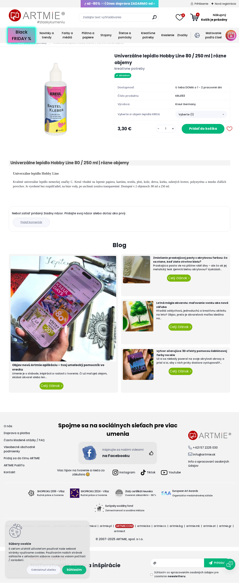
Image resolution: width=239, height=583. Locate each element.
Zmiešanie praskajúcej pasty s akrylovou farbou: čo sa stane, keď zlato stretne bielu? (190, 260)
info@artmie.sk (204, 454)
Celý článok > (51, 386)
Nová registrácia (225, 4)
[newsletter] (217, 563)
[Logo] (37, 16)
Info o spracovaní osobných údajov (208, 464)
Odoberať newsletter (90, 563)
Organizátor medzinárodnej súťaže (192, 495)
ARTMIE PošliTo (14, 465)
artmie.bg (176, 526)
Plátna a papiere (88, 35)
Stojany (106, 35)
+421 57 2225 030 (205, 448)
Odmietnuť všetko (43, 570)
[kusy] (166, 129)
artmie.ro (160, 526)
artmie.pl (106, 526)
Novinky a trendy (47, 35)
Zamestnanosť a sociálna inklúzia (124, 510)
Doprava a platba (17, 433)
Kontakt (9, 472)
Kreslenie (167, 35)
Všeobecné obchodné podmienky (19, 449)
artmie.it (119, 531)
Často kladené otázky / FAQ (24, 440)
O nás (8, 426)
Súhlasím (74, 570)
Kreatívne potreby (148, 35)
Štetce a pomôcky (125, 35)
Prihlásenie (201, 4)
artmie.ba (143, 526)
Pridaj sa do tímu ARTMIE (22, 458)
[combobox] (201, 114)
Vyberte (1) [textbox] (186, 114)
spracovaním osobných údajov (192, 572)
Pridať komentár (31, 222)
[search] (154, 18)
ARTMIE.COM (124, 526)
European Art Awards (185, 491)
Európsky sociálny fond (119, 506)
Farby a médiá (67, 35)
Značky (182, 35)
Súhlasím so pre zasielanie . (186, 574)
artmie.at (209, 526)
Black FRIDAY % (21, 35)
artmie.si (90, 526)
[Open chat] (229, 564)
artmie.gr (225, 526)
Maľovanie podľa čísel (213, 35)
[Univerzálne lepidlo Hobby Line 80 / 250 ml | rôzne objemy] (56, 99)
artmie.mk (193, 526)
